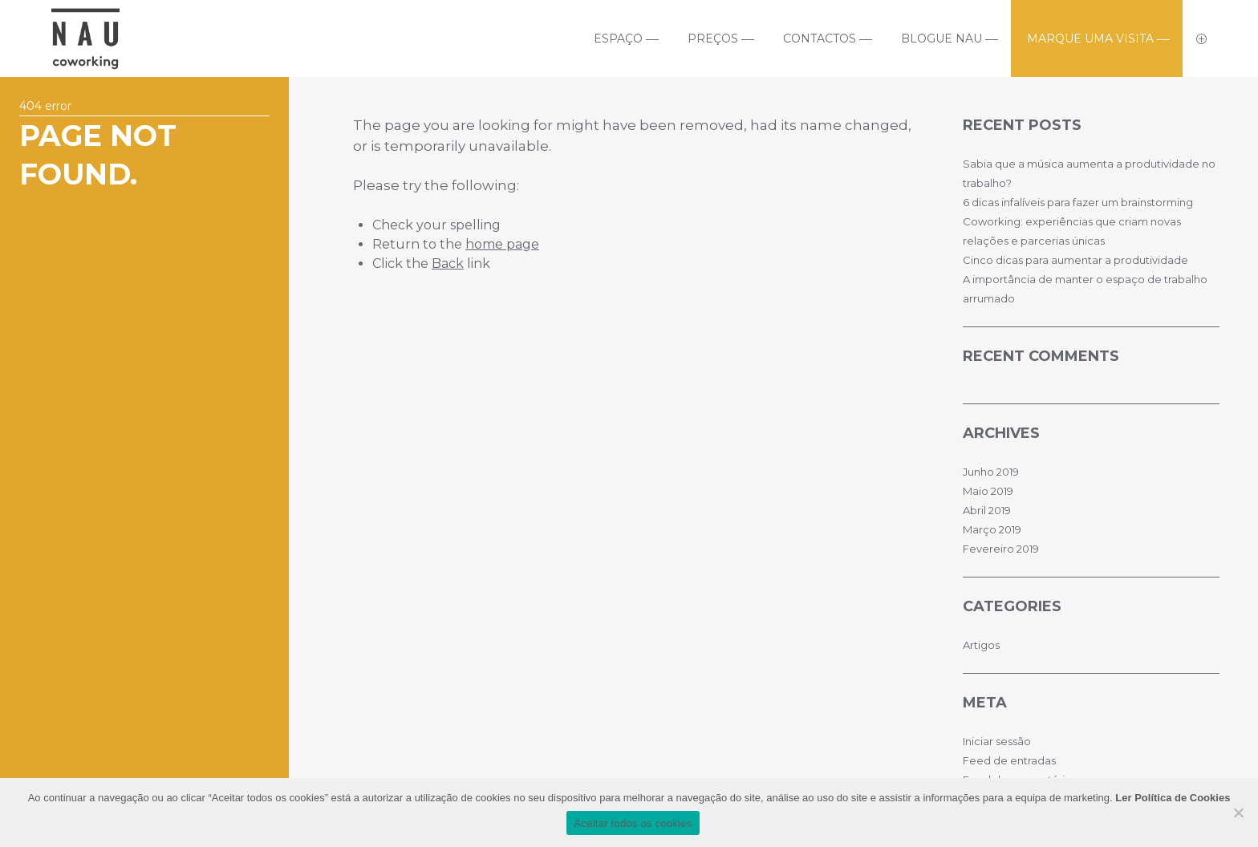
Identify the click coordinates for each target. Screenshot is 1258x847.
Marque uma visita (1090, 38)
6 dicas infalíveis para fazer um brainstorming (1078, 202)
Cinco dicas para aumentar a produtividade (1075, 259)
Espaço (618, 38)
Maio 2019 (988, 490)
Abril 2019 (987, 510)
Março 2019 (992, 529)
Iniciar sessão (997, 741)
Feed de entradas (1009, 760)
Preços (713, 38)
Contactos (819, 38)
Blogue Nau (941, 38)
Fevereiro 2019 (1001, 548)
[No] (1238, 812)
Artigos (981, 644)
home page (502, 244)
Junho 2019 (991, 471)
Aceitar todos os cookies (633, 823)
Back (448, 263)
